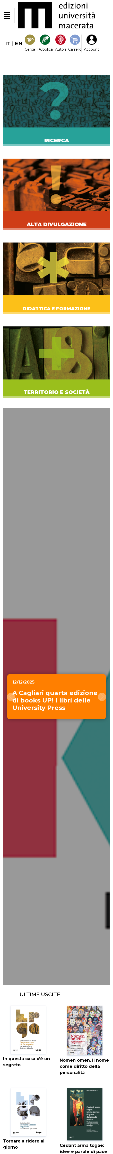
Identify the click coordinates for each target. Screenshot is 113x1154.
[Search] (30, 43)
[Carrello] (75, 43)
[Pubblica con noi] (45, 43)
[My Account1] (91, 43)
